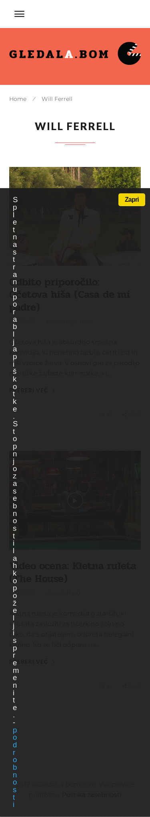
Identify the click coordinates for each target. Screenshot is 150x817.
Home (17, 98)
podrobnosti (14, 767)
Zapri (132, 199)
